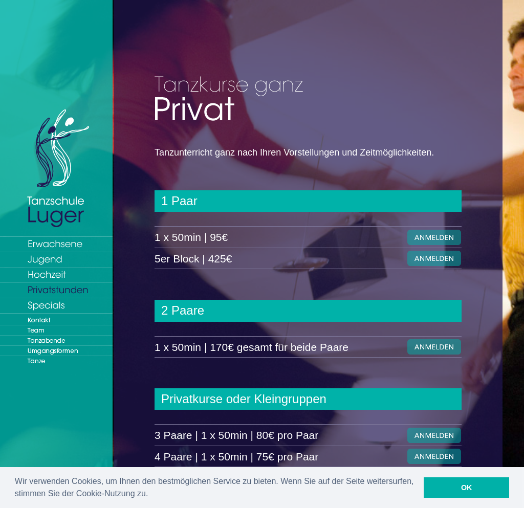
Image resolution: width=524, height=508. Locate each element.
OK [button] (466, 487)
